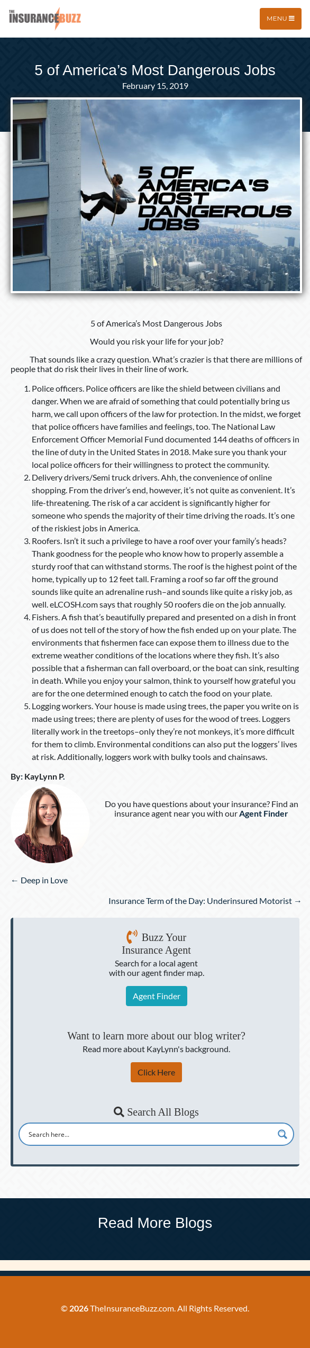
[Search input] (149, 1134)
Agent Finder (156, 996)
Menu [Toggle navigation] (281, 18)
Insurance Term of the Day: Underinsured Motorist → (205, 900)
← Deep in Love (39, 880)
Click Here (156, 1072)
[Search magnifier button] (282, 1134)
